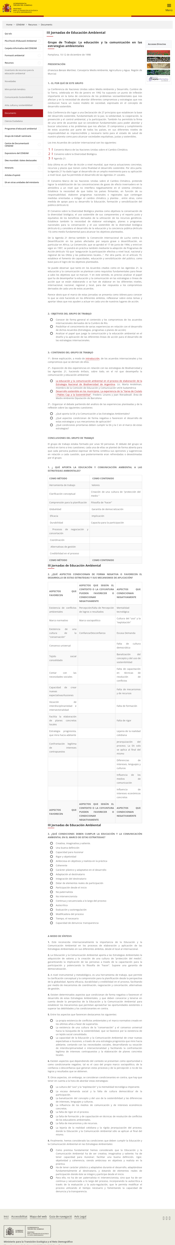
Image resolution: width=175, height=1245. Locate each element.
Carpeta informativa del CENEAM (21, 48)
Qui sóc (8, 33)
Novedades (10, 81)
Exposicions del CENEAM (17, 153)
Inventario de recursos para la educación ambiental (19, 72)
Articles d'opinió (12, 175)
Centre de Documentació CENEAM (17, 144)
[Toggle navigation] (168, 8)
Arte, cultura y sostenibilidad (18, 105)
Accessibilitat (19, 1216)
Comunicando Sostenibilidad (19, 97)
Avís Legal (80, 1216)
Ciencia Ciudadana (14, 121)
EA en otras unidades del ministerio (22, 182)
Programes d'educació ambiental (21, 128)
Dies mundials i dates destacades (21, 160)
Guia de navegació (60, 1216)
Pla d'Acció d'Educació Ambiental (21, 40)
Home (9, 24)
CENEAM (20, 24)
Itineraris (9, 167)
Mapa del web (38, 1216)
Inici (6, 1216)
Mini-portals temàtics (15, 89)
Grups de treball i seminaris (18, 135)
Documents (46, 24)
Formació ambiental (14, 55)
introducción (93, 358)
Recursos (32, 24)
